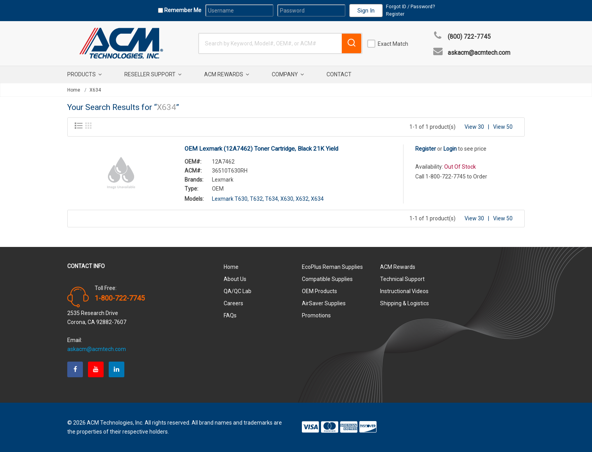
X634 (95, 90)
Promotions (316, 315)
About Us (235, 279)
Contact (339, 74)
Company (288, 74)
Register (395, 14)
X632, (303, 199)
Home (73, 90)
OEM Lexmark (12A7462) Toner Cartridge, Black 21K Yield (261, 148)
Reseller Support (152, 74)
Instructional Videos (404, 291)
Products (84, 74)
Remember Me (182, 10)
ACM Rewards (226, 74)
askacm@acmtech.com (479, 52)
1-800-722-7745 (120, 298)
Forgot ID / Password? (410, 6)
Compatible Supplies (327, 279)
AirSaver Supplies (324, 303)
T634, (272, 199)
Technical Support (402, 279)
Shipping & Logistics (404, 303)
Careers (233, 303)
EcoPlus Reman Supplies (332, 267)
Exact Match (393, 44)
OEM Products (319, 291)
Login (450, 149)
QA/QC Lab (237, 291)
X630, (287, 199)
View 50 (503, 127)
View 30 (474, 127)
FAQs (230, 315)
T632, (257, 199)
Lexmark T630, (230, 199)
